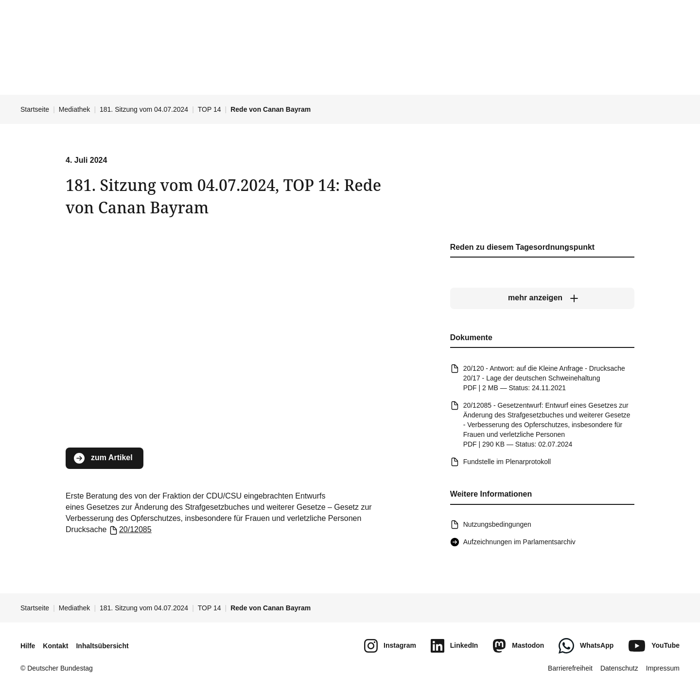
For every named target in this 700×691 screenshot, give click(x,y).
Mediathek (74, 109)
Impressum (663, 668)
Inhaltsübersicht (102, 646)
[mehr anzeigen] (542, 298)
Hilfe (27, 646)
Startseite (34, 109)
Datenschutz (619, 668)
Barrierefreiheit (570, 668)
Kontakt (55, 646)
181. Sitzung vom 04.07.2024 (144, 109)
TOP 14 (209, 109)
